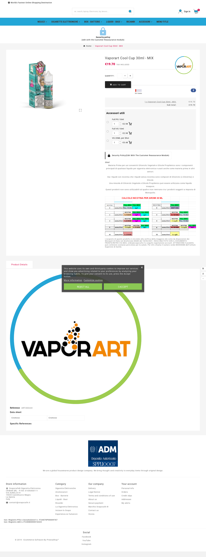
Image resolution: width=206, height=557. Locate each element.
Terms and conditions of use (101, 501)
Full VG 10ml (118, 134)
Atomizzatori (61, 497)
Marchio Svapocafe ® (98, 512)
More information (73, 280)
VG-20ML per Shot (120, 144)
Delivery (92, 494)
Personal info (128, 494)
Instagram (86, 550)
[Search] (99, 14)
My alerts (126, 508)
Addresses (126, 505)
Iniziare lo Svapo (63, 516)
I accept (123, 286)
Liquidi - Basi (61, 505)
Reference (15, 413)
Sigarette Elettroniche (65, 494)
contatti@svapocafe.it (19, 508)
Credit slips (127, 501)
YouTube (87, 546)
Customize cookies (93, 280)
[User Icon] (184, 14)
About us (92, 505)
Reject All (83, 286)
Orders (125, 497)
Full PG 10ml (118, 125)
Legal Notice (94, 497)
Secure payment (95, 508)
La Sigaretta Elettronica (66, 512)
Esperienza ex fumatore (66, 520)
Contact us (93, 516)
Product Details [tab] (19, 270)
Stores (91, 520)
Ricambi (59, 508)
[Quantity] (119, 81)
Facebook (193, 96)
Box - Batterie (61, 501)
